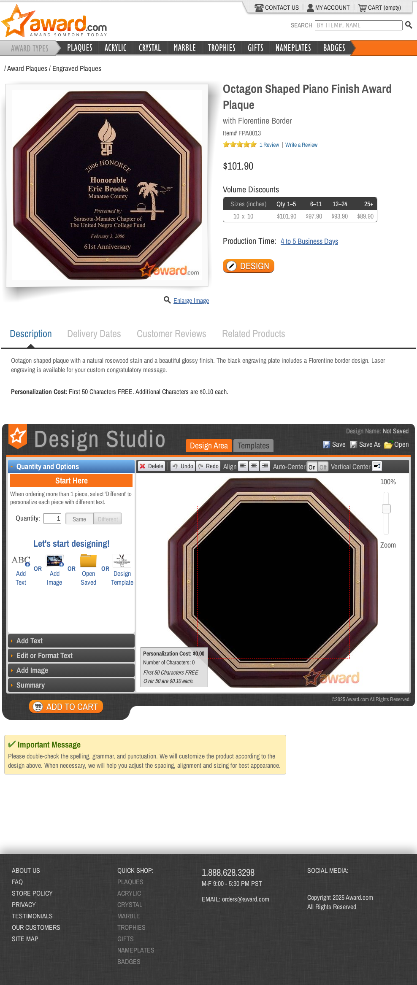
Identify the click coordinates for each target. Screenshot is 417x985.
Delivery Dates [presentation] (94, 333)
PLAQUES (130, 881)
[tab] (31, 333)
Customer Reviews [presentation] (171, 333)
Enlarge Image (191, 300)
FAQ (17, 881)
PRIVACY (24, 904)
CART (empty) (379, 7)
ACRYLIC (129, 893)
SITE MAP (25, 938)
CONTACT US (277, 7)
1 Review (269, 144)
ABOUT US (26, 870)
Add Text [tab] (25, 640)
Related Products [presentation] (253, 333)
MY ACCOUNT (328, 7)
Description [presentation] (31, 333)
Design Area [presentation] (209, 445)
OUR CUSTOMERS (36, 927)
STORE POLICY (32, 893)
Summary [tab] (26, 685)
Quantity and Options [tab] (43, 466)
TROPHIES (131, 927)
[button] (79, 518)
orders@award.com (245, 899)
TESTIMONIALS (32, 915)
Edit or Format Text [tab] (40, 655)
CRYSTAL (129, 904)
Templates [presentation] (253, 445)
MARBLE (128, 915)
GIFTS (125, 938)
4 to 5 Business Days (309, 241)
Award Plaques (27, 68)
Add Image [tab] (28, 670)
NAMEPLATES (135, 950)
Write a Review (301, 144)
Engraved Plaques (76, 68)
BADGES (129, 961)
